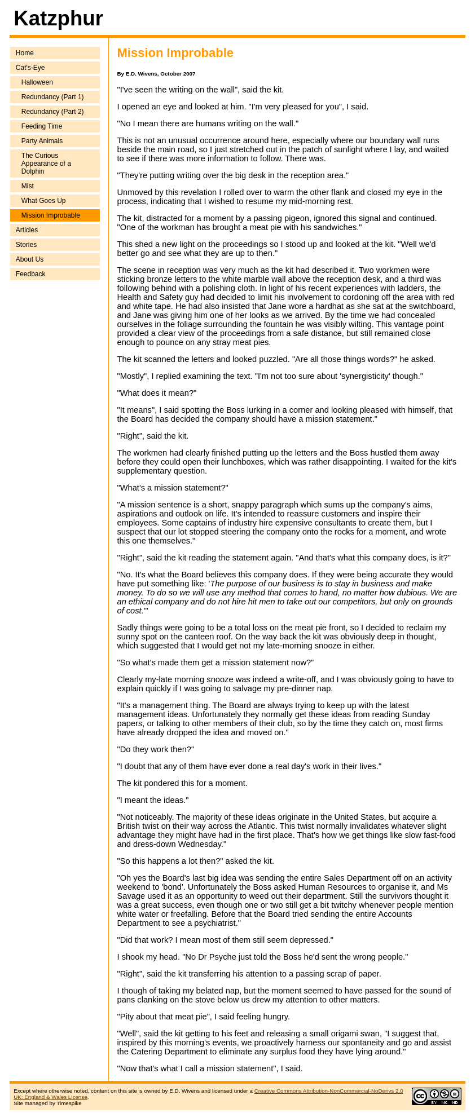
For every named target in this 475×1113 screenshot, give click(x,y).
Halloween (37, 82)
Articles (27, 230)
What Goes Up (43, 201)
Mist (27, 186)
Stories (26, 245)
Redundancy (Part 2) (52, 112)
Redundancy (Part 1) (52, 97)
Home (25, 53)
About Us (29, 259)
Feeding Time (42, 126)
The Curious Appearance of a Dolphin (46, 163)
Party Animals (42, 141)
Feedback (31, 274)
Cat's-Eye (30, 68)
